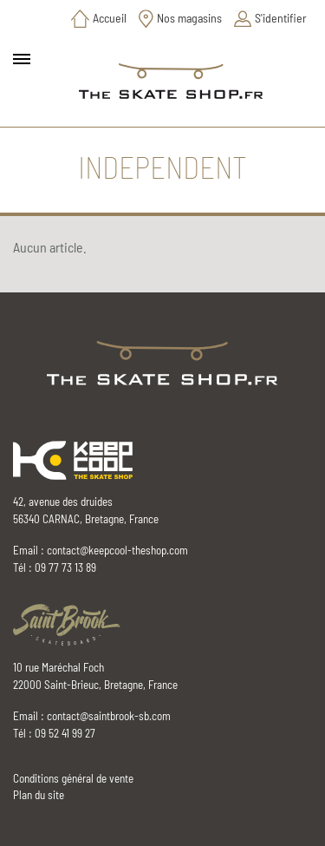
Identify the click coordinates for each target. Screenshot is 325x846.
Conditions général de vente (73, 778)
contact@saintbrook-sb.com (109, 716)
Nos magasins (189, 17)
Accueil (110, 17)
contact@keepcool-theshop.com (117, 550)
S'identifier (281, 17)
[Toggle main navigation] (21, 59)
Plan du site (38, 795)
